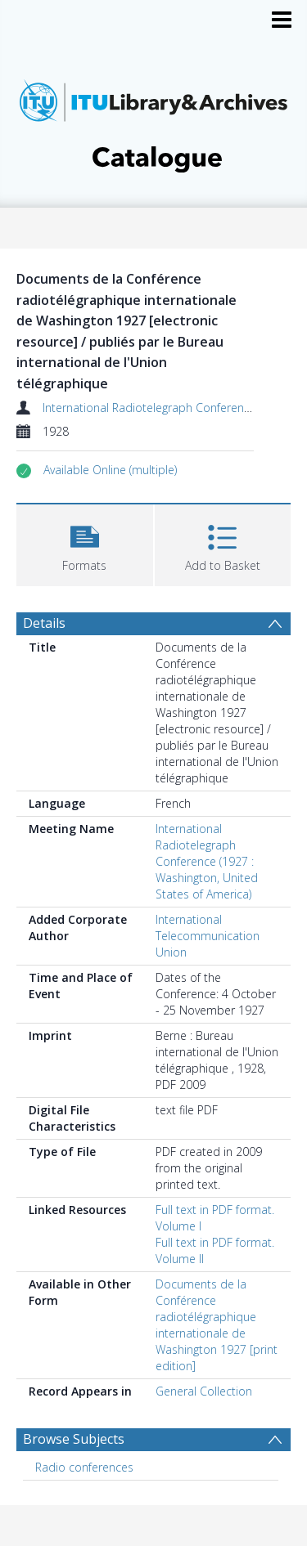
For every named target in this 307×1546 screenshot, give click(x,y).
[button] (110, 470)
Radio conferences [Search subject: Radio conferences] (84, 1467)
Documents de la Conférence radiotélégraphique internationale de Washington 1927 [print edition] (217, 1324)
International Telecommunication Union (208, 936)
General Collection (204, 1391)
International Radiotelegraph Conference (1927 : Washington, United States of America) (207, 861)
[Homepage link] (154, 121)
